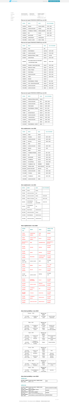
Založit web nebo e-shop (54, 1)
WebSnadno (14, 1)
